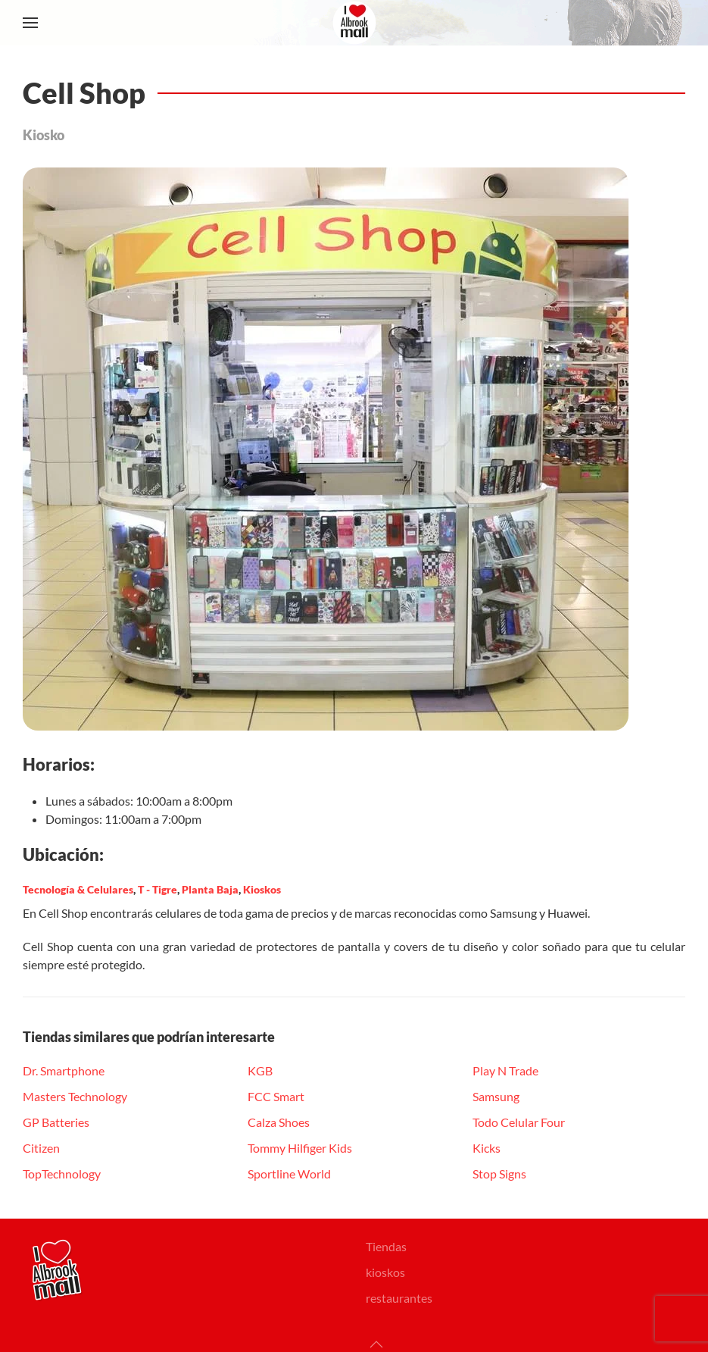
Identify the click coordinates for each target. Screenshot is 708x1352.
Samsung (496, 1096)
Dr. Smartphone (63, 1070)
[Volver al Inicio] (354, 22)
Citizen (41, 1148)
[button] (30, 22)
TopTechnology (62, 1173)
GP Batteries (56, 1122)
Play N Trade (505, 1070)
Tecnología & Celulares (78, 889)
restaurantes (399, 1298)
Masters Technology (75, 1096)
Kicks (487, 1148)
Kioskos (262, 889)
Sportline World (289, 1173)
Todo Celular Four (519, 1122)
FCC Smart (276, 1096)
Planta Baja (210, 889)
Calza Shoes (279, 1122)
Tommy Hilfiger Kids (300, 1148)
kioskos (385, 1272)
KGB (260, 1070)
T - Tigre (157, 889)
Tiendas (386, 1246)
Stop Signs (499, 1173)
